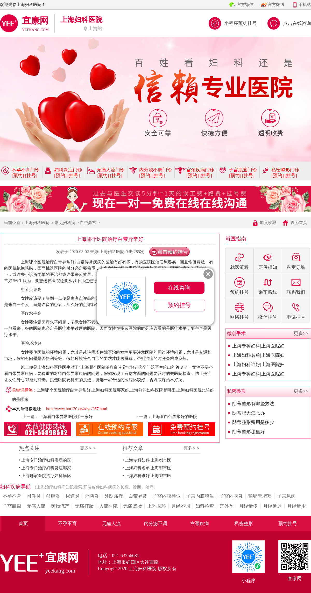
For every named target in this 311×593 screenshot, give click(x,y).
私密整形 (243, 523)
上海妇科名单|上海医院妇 (258, 355)
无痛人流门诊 (111, 169)
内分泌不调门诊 (155, 169)
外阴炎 (92, 496)
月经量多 (248, 506)
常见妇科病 (65, 222)
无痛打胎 (84, 506)
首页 (23, 523)
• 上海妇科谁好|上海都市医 (147, 475)
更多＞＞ (88, 448)
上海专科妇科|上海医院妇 (258, 345)
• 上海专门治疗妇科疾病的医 (45, 460)
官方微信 (245, 4)
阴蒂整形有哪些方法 (253, 403)
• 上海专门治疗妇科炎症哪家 (45, 468)
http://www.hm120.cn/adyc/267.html (76, 409)
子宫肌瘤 (12, 506)
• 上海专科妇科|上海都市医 (147, 460)
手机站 (305, 4)
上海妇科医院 (37, 222)
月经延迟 (272, 506)
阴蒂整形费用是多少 (253, 422)
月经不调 (180, 506)
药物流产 (60, 506)
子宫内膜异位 (167, 496)
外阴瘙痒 (113, 496)
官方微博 (276, 4)
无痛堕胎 (132, 506)
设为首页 (299, 222)
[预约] (18, 175)
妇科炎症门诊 (68, 169)
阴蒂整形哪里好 (248, 431)
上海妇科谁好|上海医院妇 (258, 364)
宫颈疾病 (199, 523)
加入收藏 (268, 222)
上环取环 (156, 506)
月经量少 (296, 506)
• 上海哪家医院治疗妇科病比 (45, 475)
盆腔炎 (53, 496)
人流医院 (108, 506)
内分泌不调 (155, 523)
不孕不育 (12, 496)
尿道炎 (73, 496)
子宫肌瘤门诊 (243, 169)
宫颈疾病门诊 (200, 169)
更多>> (301, 333)
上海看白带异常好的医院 (174, 416)
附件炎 (34, 496)
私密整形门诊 (285, 169)
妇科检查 (204, 506)
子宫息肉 (286, 496)
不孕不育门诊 (26, 169)
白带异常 (88, 222)
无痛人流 (36, 506)
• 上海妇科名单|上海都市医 (147, 468)
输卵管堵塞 (260, 496)
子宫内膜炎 (231, 496)
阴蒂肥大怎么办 (248, 413)
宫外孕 (227, 506)
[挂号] (31, 175)
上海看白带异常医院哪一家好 (66, 416)
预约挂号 (287, 523)
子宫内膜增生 (200, 496)
